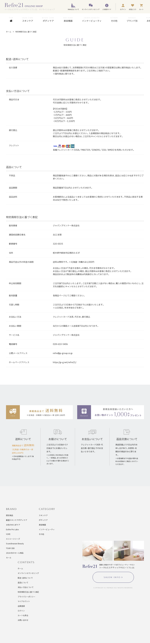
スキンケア (43, 515)
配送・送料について (25, 578)
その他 (41, 534)
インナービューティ (47, 529)
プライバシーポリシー (26, 596)
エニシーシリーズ (13, 539)
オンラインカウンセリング (28, 573)
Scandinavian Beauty (15, 543)
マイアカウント (24, 601)
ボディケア (43, 520)
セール (8, 557)
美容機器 (42, 524)
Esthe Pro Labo (12, 529)
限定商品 (9, 515)
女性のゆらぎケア (13, 524)
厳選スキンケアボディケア (16, 520)
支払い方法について (26, 587)
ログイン (21, 610)
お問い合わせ (23, 620)
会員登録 (21, 606)
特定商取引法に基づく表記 (28, 592)
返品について (23, 582)
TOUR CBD (10, 548)
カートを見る (23, 615)
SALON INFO (112, 577)
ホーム (8, 31)
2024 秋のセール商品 (14, 553)
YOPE (8, 534)
